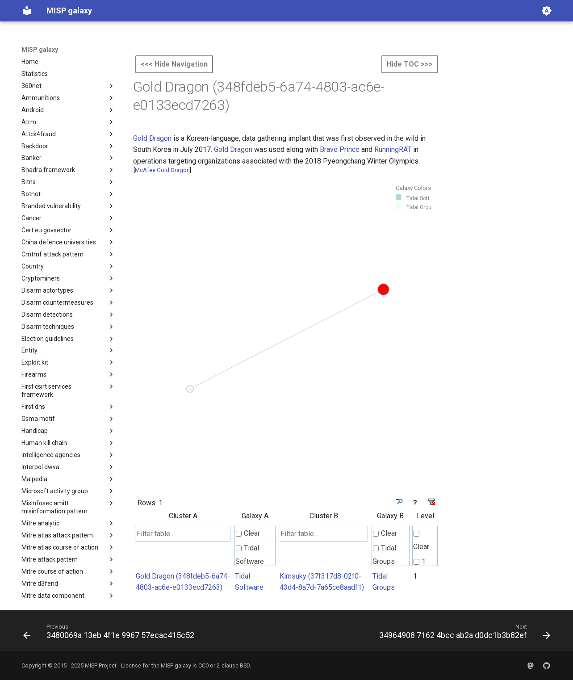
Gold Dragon (152, 138)
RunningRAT (392, 149)
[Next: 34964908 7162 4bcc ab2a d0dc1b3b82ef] (462, 633)
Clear (248, 533)
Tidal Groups (384, 555)
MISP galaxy (39, 49)
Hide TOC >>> (410, 64)
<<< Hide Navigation (174, 64)
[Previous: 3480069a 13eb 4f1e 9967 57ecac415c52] (110, 633)
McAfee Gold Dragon (162, 170)
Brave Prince (340, 149)
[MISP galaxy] (27, 11)
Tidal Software (249, 555)
